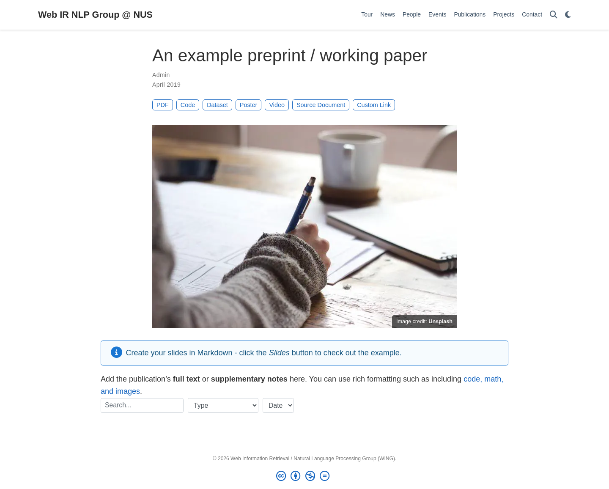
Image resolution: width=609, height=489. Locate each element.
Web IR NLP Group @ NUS (95, 14)
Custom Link (374, 105)
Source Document (320, 105)
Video (277, 105)
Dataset (217, 105)
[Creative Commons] (304, 476)
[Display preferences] (568, 15)
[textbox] (142, 405)
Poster (249, 105)
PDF (162, 105)
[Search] (553, 15)
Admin (161, 74)
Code (188, 105)
